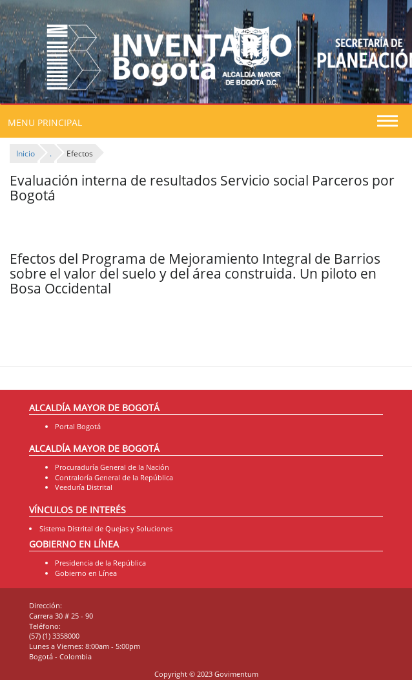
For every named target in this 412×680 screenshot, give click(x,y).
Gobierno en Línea (86, 573)
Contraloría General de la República (114, 477)
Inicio (25, 153)
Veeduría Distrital (83, 487)
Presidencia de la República (100, 563)
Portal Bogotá (78, 426)
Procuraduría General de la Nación (112, 467)
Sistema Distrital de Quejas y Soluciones (105, 528)
